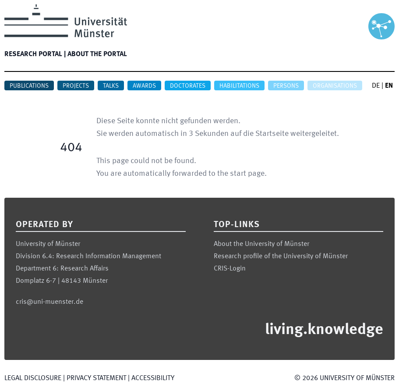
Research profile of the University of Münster (281, 256)
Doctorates (187, 86)
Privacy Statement (96, 378)
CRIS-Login (230, 268)
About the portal (97, 54)
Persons (286, 86)
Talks (111, 86)
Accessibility (152, 378)
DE (376, 85)
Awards (144, 86)
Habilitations (239, 86)
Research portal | (35, 54)
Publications (29, 86)
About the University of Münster (261, 244)
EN (389, 85)
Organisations (335, 86)
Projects (76, 86)
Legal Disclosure (32, 378)
